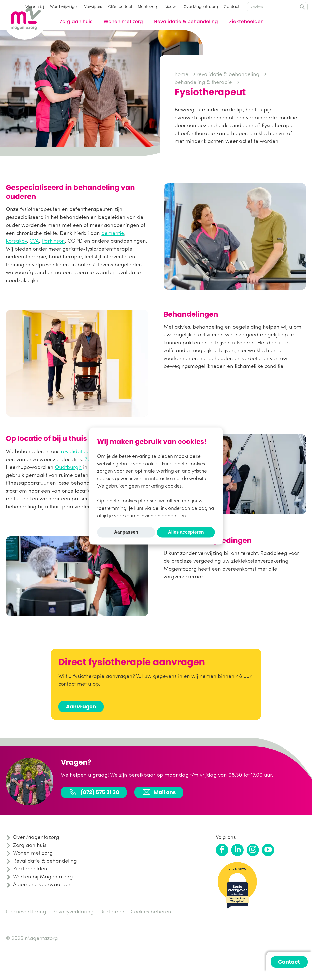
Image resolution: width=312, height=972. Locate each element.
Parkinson (53, 240)
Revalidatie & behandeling (186, 21)
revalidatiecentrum (83, 451)
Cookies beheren (151, 911)
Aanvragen (81, 706)
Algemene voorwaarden (42, 884)
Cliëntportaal (120, 6)
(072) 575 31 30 (93, 792)
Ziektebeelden (246, 21)
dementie (112, 233)
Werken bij (34, 6)
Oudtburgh (68, 467)
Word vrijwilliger (64, 6)
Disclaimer (112, 911)
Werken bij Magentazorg (43, 876)
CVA (34, 240)
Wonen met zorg (123, 21)
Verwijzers (93, 6)
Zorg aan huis (76, 21)
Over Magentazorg (201, 6)
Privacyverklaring (73, 911)
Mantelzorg (148, 6)
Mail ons (159, 792)
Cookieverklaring (26, 911)
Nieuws (171, 6)
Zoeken (302, 6)
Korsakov (16, 240)
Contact (231, 6)
